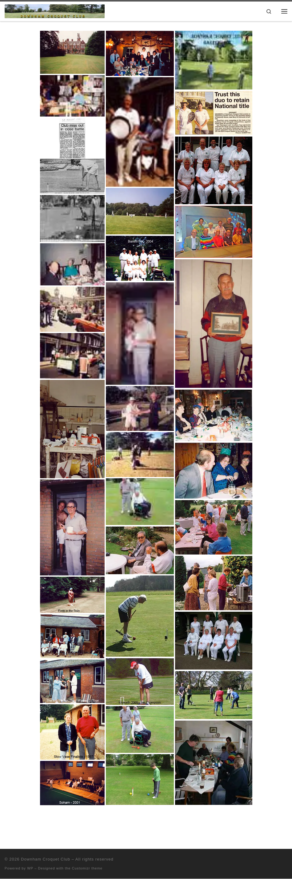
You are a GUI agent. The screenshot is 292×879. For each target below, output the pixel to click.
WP (30, 868)
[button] (72, 52)
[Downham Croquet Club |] (55, 10)
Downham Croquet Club (45, 859)
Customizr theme (87, 868)
